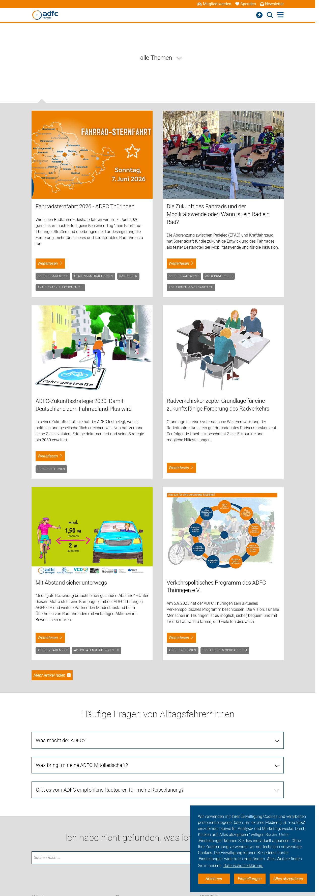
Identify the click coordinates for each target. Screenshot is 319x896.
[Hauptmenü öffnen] (280, 15)
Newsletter (272, 4)
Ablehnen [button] (214, 878)
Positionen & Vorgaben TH (191, 287)
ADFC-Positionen (219, 276)
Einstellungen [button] (250, 878)
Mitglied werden (214, 4)
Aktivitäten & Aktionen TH (60, 287)
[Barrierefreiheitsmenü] (259, 15)
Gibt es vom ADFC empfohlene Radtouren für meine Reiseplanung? (110, 790)
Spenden (245, 4)
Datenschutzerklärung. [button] (243, 865)
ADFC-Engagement (53, 276)
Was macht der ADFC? (60, 740)
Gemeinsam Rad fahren (93, 276)
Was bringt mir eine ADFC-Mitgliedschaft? (82, 765)
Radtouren (128, 276)
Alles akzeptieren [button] (288, 878)
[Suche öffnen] (270, 15)
